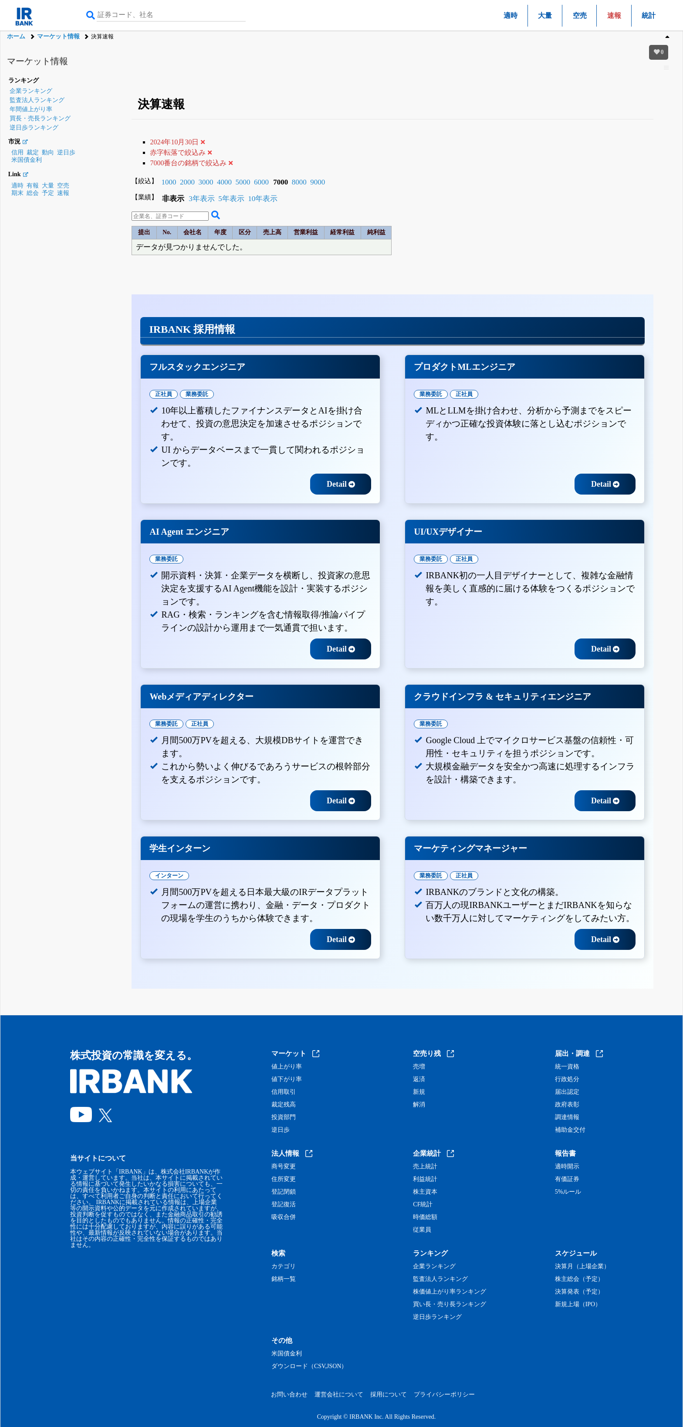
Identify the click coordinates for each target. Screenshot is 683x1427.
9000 (317, 182)
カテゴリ (283, 1266)
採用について (388, 1394)
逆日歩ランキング (34, 127)
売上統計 (425, 1167)
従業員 (422, 1230)
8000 (299, 182)
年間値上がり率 (31, 109)
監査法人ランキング (37, 100)
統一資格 (567, 1067)
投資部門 (283, 1117)
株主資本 (425, 1192)
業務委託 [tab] (197, 394)
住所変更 (283, 1179)
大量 (545, 15)
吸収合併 (283, 1217)
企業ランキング (31, 91)
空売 (580, 15)
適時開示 (567, 1167)
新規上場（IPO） (578, 1304)
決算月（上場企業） (582, 1266)
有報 (33, 185)
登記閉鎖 (283, 1192)
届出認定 (567, 1092)
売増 (419, 1067)
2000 (187, 182)
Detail (341, 484)
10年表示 (262, 199)
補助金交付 (570, 1130)
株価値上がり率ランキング (449, 1292)
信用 (17, 152)
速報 (63, 193)
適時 (510, 15)
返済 (419, 1079)
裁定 (33, 152)
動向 (48, 152)
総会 (33, 193)
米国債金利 (26, 160)
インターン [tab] (169, 875)
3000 (205, 182)
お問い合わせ (289, 1394)
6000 (261, 182)
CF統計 (423, 1205)
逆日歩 (66, 152)
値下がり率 (286, 1079)
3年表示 (202, 199)
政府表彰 (567, 1105)
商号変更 (283, 1167)
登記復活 (283, 1205)
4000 (224, 182)
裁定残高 (283, 1105)
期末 (17, 193)
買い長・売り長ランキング (449, 1304)
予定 (48, 193)
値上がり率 (286, 1067)
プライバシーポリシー (444, 1394)
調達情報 (567, 1117)
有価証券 (567, 1179)
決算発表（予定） (579, 1292)
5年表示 (231, 199)
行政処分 (567, 1079)
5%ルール (568, 1192)
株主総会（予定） (579, 1279)
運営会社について (338, 1394)
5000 (242, 182)
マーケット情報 (58, 36)
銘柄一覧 (283, 1279)
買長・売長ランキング (40, 118)
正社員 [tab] (163, 394)
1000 (168, 182)
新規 (419, 1092)
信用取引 (283, 1092)
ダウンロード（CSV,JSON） (309, 1366)
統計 (649, 15)
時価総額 (425, 1217)
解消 (419, 1105)
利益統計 (425, 1179)
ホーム (16, 36)
